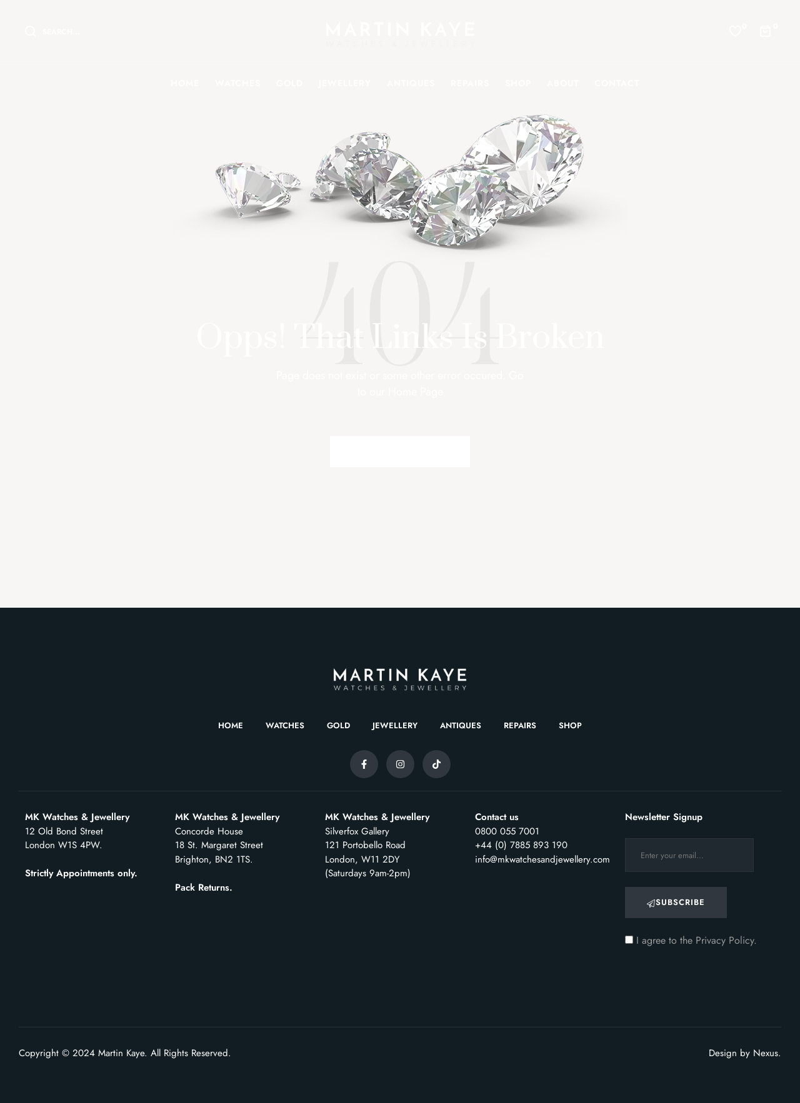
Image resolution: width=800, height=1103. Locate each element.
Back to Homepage (400, 451)
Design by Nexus (743, 1053)
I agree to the (691, 940)
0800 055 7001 (507, 831)
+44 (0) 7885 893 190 (521, 845)
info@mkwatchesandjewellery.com (542, 859)
